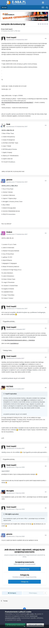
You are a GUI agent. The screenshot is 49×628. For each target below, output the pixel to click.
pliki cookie (30, 614)
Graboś (9, 232)
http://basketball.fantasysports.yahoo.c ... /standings (19, 340)
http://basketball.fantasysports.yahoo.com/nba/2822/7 (17, 102)
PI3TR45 (9, 386)
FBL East (17, 31)
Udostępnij (12, 593)
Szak (8, 124)
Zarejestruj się (24, 569)
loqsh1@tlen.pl (14, 343)
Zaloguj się (24, 581)
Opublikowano (16, 39)
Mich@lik (10, 491)
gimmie (9, 180)
